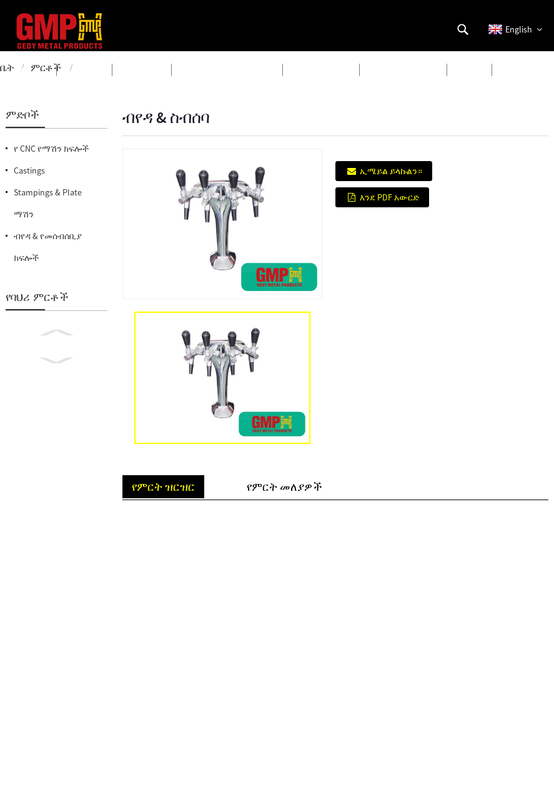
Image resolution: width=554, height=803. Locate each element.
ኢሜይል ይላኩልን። (391, 171)
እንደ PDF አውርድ (389, 197)
